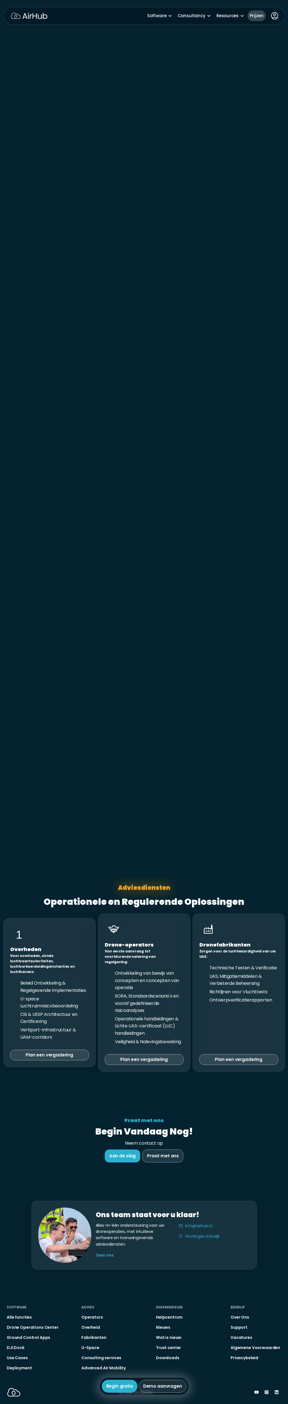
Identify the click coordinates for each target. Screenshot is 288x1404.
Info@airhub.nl (198, 1226)
